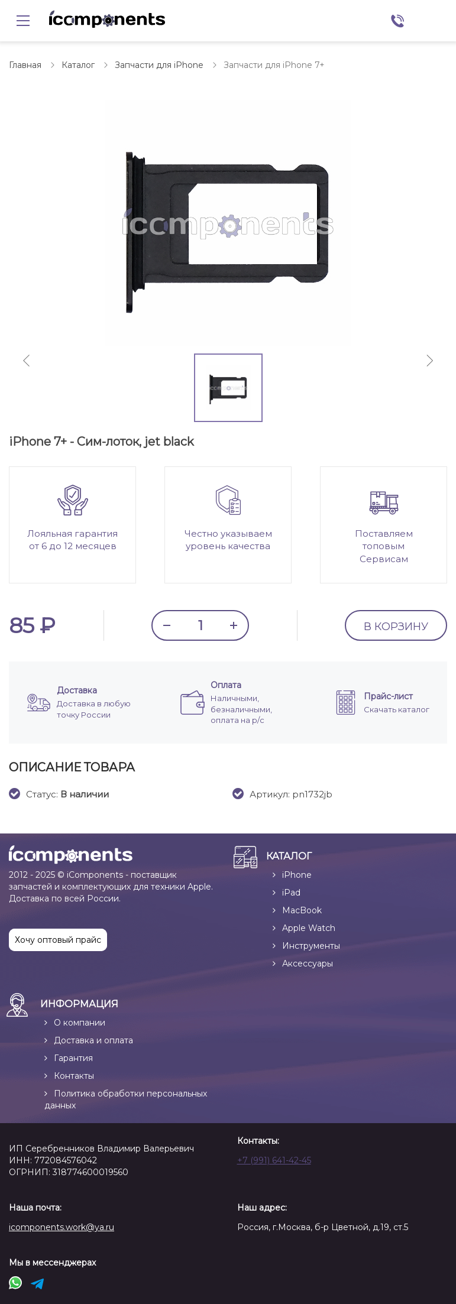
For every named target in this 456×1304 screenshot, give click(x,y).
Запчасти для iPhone (159, 65)
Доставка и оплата (93, 1040)
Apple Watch (308, 928)
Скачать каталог (396, 709)
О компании (79, 1022)
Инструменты (311, 945)
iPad (291, 892)
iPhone (297, 875)
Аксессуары (307, 963)
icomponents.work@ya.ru (61, 1227)
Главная (25, 65)
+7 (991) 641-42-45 (274, 1160)
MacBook (302, 910)
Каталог (78, 65)
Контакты (74, 1076)
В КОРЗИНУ (396, 626)
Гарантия (73, 1058)
